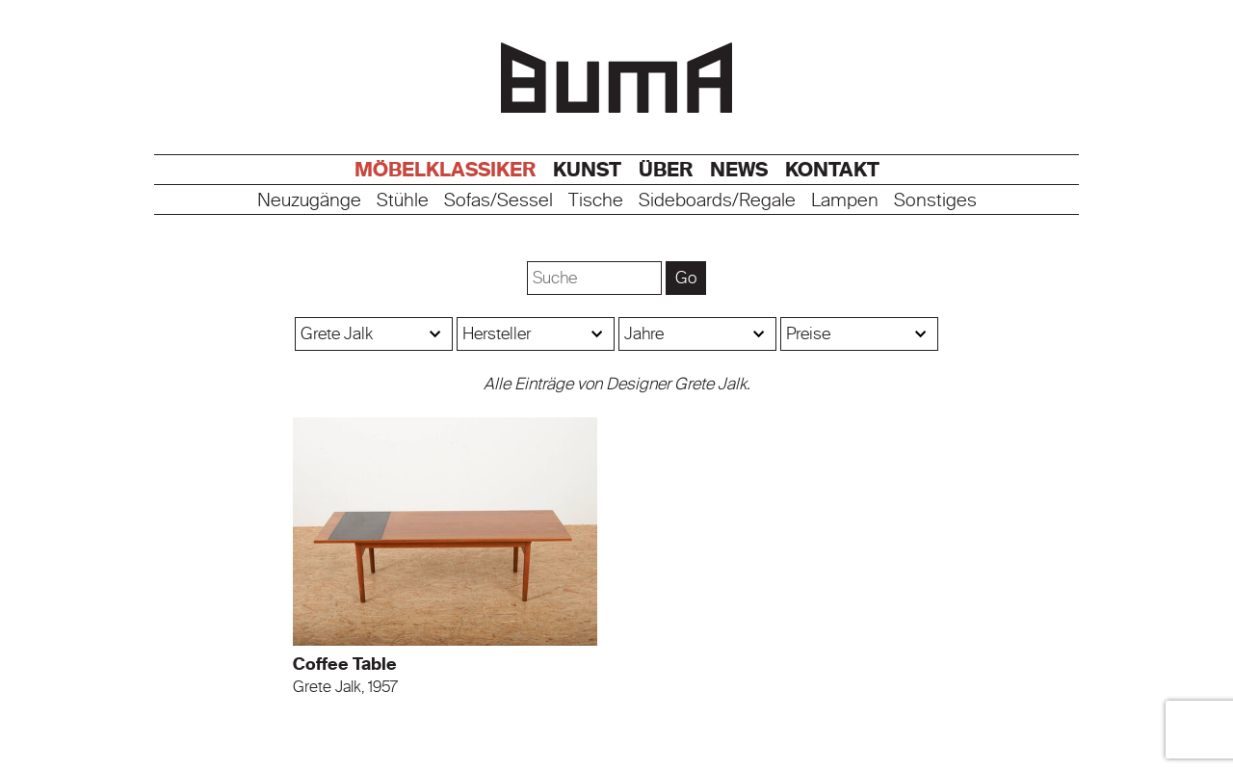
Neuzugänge (309, 201)
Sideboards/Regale (717, 201)
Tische (595, 201)
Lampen (845, 201)
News (739, 169)
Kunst (587, 169)
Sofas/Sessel (498, 201)
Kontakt (832, 169)
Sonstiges (935, 201)
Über (666, 169)
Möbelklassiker (445, 169)
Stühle (403, 201)
